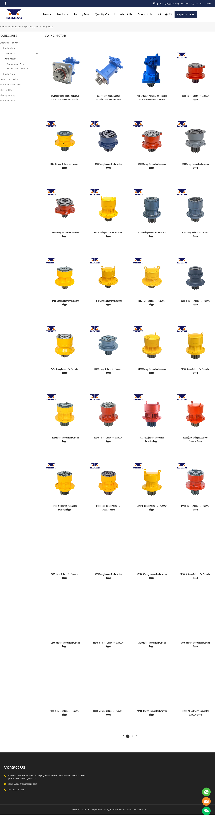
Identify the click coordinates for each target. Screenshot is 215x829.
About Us (126, 14)
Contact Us (145, 14)
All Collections (14, 26)
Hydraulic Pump (7, 74)
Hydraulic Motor (31, 26)
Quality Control (105, 14)
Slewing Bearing (8, 95)
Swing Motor (48, 26)
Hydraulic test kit (8, 100)
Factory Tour (81, 14)
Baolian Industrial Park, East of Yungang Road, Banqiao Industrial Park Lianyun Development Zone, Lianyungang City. (47, 777)
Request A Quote (185, 14)
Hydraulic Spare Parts (10, 84)
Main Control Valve (9, 79)
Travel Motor (10, 53)
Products (62, 14)
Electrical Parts (7, 90)
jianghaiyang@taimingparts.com (173, 3)
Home (47, 14)
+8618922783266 (203, 3)
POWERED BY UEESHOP (134, 809)
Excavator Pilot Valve (10, 42)
